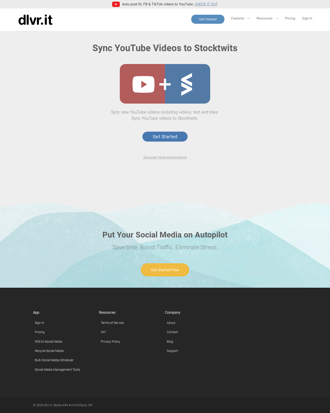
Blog (170, 341)
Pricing (290, 18)
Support (172, 351)
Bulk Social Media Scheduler (54, 360)
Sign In (307, 18)
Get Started (208, 19)
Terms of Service (112, 323)
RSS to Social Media (48, 341)
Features (240, 18)
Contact (172, 332)
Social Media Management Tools (57, 369)
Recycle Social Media (49, 351)
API (103, 332)
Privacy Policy (110, 341)
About (171, 323)
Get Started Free (165, 270)
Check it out (206, 4)
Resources (267, 18)
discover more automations (165, 157)
